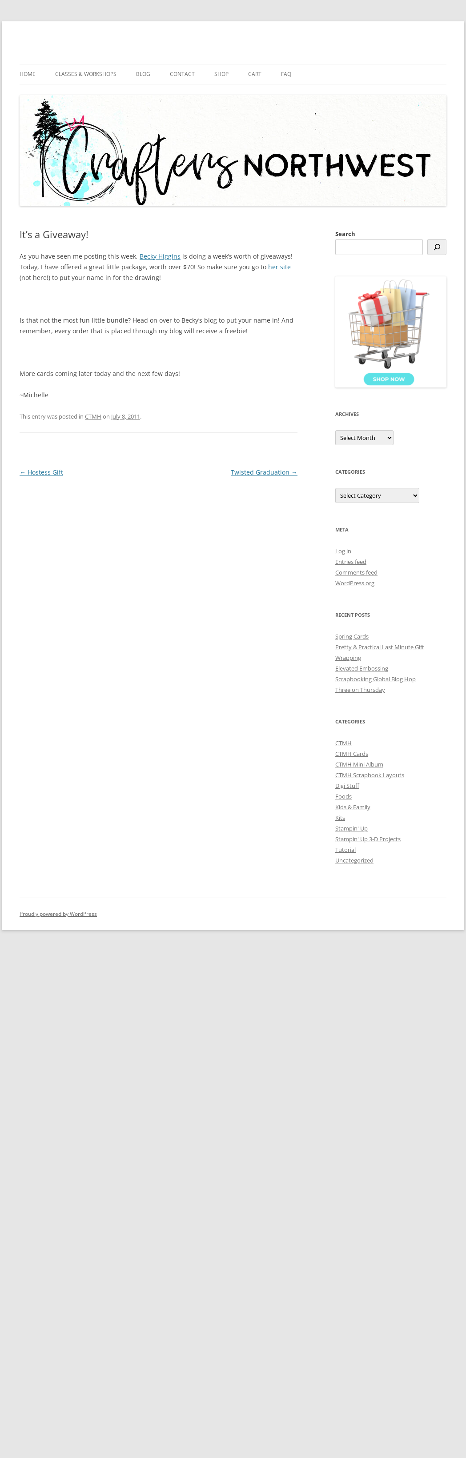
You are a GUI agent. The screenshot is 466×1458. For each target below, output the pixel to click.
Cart (254, 74)
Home (28, 74)
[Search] (436, 247)
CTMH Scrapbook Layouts (369, 775)
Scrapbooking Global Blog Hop (375, 679)
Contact (182, 74)
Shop (221, 74)
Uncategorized (354, 860)
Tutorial (345, 850)
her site (279, 267)
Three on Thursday (360, 690)
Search (345, 234)
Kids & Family (352, 807)
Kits (340, 818)
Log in (343, 551)
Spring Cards (352, 636)
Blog (143, 74)
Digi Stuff (347, 786)
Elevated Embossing (361, 668)
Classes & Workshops (85, 74)
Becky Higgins (160, 256)
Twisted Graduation (264, 472)
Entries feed (350, 562)
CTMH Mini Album (359, 764)
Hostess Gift (41, 472)
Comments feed (356, 572)
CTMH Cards (351, 754)
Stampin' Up (351, 828)
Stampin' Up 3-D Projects (368, 839)
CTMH (93, 416)
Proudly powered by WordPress (58, 914)
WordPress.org (354, 583)
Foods (343, 796)
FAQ (286, 74)
